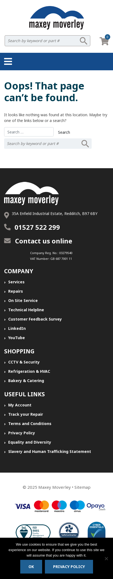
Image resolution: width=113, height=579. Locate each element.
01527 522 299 (37, 227)
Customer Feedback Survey (35, 319)
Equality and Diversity (29, 442)
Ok (31, 566)
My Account (19, 405)
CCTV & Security (24, 362)
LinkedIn (17, 328)
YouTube (16, 337)
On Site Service (23, 300)
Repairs (15, 291)
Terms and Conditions (29, 423)
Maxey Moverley (54, 487)
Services (16, 281)
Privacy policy (69, 566)
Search (83, 41)
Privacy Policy (21, 432)
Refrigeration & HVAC (29, 371)
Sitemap (82, 487)
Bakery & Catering (26, 380)
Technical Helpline (26, 309)
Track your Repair (25, 414)
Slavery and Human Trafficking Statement (49, 451)
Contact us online (38, 240)
